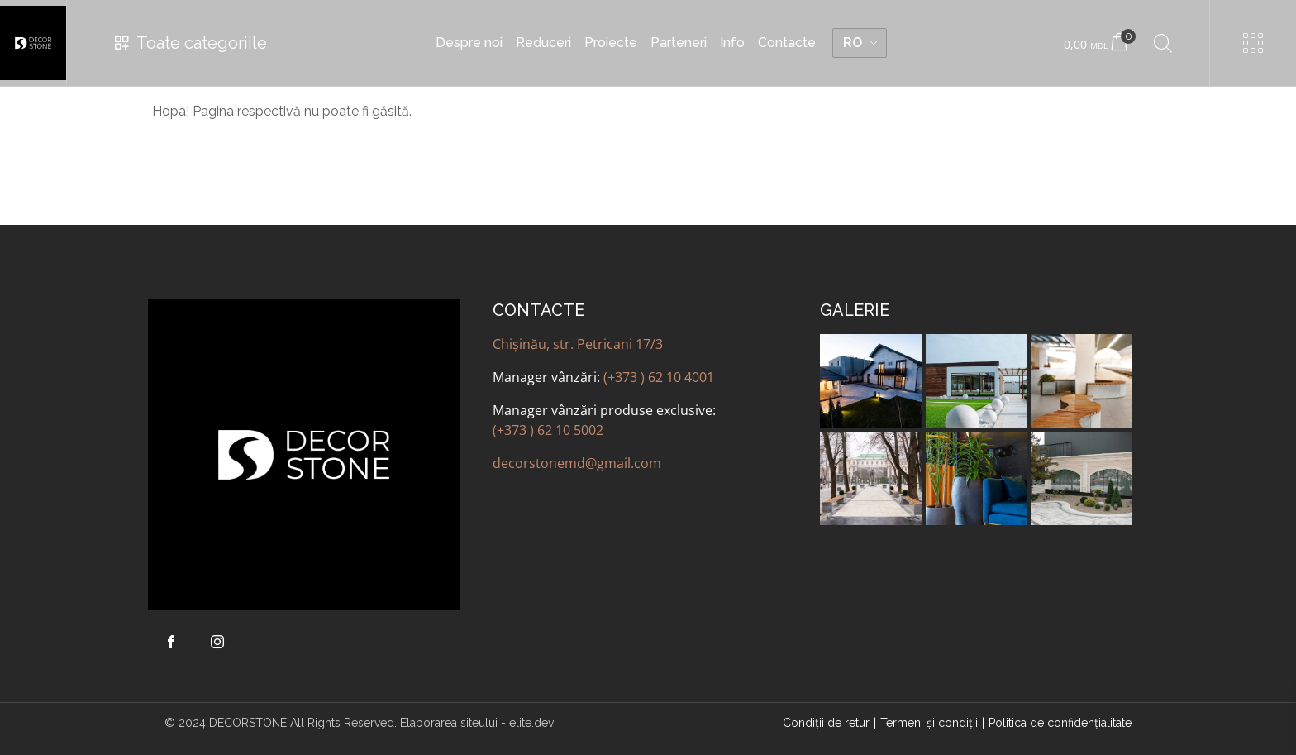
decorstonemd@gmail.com (577, 463)
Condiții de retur (826, 722)
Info (732, 42)
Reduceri (543, 42)
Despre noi (469, 42)
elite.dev (531, 722)
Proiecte (610, 42)
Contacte (787, 42)
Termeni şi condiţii (929, 722)
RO (852, 42)
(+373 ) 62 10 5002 (548, 430)
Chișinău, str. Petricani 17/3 (578, 344)
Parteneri (678, 42)
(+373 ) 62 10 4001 (658, 377)
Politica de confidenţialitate (1060, 722)
